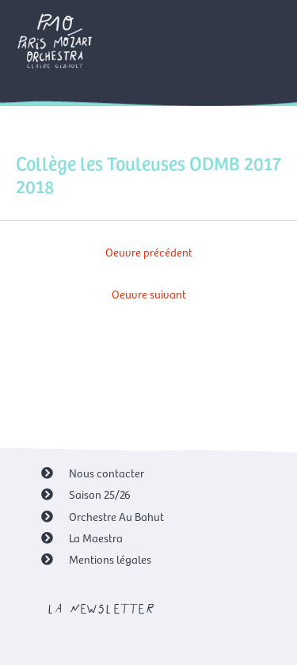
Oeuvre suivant (149, 293)
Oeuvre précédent (148, 251)
